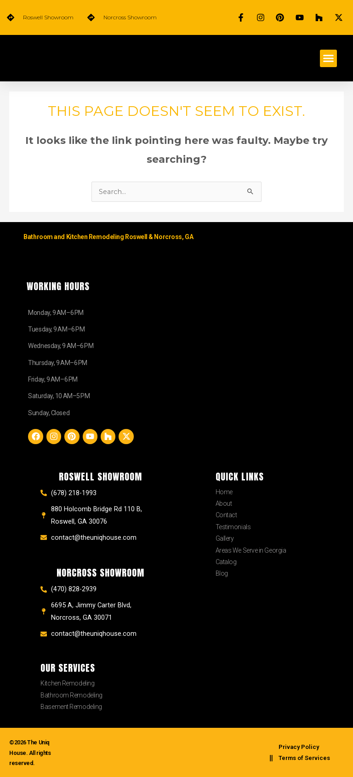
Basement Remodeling (71, 706)
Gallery (225, 538)
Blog (222, 573)
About (224, 503)
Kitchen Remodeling (67, 683)
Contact (226, 515)
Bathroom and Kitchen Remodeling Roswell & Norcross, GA (108, 236)
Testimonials (233, 527)
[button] (328, 58)
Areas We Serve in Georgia (251, 550)
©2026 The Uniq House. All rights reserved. (32, 752)
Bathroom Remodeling (71, 695)
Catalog (226, 562)
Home (224, 492)
